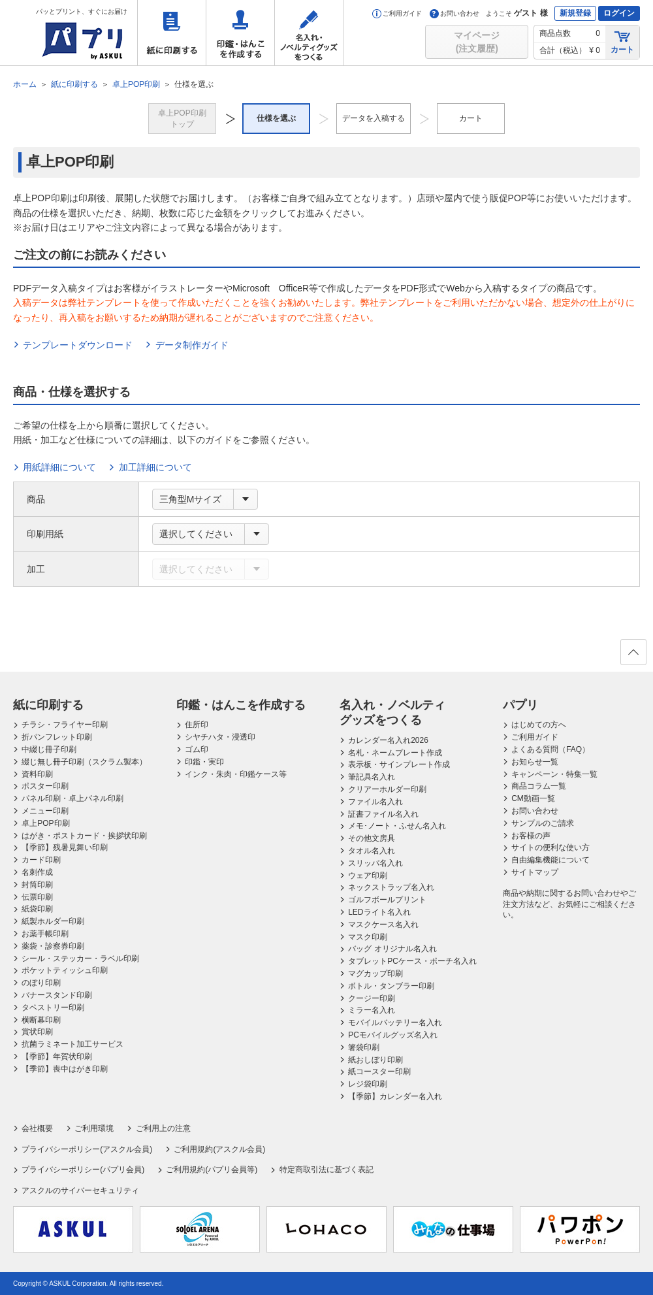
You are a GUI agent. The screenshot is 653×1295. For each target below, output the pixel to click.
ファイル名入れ (375, 801)
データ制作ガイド (192, 345)
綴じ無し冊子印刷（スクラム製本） (84, 761)
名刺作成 (37, 872)
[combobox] (205, 499)
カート (622, 41)
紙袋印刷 (37, 908)
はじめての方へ (538, 724)
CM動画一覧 (533, 798)
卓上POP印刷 (45, 823)
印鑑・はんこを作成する (240, 32)
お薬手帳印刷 (45, 933)
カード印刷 (41, 859)
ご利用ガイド (397, 13)
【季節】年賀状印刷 (57, 1056)
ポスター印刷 (45, 786)
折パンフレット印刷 (57, 737)
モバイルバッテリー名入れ (395, 1022)
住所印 (196, 724)
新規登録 (575, 13)
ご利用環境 (94, 1128)
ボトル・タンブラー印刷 (391, 986)
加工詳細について (155, 467)
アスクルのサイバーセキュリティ (80, 1190)
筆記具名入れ (371, 776)
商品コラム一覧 (538, 786)
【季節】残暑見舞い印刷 (65, 847)
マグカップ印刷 (375, 973)
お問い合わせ (454, 13)
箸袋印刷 (363, 1047)
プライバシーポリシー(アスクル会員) (87, 1149)
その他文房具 (371, 838)
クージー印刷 (371, 998)
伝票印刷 (37, 897)
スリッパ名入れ (375, 863)
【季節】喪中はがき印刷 (65, 1069)
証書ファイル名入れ (383, 814)
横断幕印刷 (41, 1020)
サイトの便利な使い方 (550, 847)
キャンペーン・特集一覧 (554, 774)
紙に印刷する (172, 32)
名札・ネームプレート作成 (395, 752)
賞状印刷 (37, 1031)
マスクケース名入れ (383, 924)
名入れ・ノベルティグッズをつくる (309, 32)
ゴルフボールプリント (387, 899)
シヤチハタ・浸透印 (220, 737)
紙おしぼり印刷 (375, 1059)
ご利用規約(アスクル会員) (219, 1149)
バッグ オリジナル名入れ (392, 948)
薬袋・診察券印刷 (53, 946)
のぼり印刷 (41, 982)
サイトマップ (534, 872)
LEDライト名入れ (379, 912)
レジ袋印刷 (367, 1084)
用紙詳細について (59, 467)
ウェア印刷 (367, 875)
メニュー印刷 (45, 810)
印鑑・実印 (204, 761)
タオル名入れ (371, 850)
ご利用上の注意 (163, 1128)
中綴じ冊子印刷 (49, 749)
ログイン (619, 13)
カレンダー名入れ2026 (388, 740)
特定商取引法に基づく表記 (326, 1169)
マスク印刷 (367, 937)
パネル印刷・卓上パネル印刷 (72, 798)
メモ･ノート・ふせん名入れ (397, 825)
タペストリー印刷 (53, 1007)
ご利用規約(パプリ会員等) (211, 1169)
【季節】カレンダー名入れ (395, 1096)
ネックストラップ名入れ (391, 887)
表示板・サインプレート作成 (399, 764)
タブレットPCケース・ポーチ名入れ (412, 961)
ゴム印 (196, 749)
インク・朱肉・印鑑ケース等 (236, 774)
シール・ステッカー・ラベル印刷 (80, 958)
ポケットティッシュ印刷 (65, 970)
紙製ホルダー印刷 (53, 921)
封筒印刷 (37, 884)
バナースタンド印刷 (57, 995)
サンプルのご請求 (542, 823)
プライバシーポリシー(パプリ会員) (83, 1169)
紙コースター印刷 (379, 1071)
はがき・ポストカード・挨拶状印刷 (84, 835)
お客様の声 (530, 835)
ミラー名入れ (371, 1010)
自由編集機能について (550, 859)
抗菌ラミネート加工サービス (72, 1044)
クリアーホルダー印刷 (387, 789)
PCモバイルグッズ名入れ (393, 1035)
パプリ (520, 705)
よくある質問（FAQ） (550, 749)
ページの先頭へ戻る (633, 656)
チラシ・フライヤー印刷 (65, 724)
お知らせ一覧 (534, 761)
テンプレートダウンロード (78, 345)
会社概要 (37, 1128)
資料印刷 (37, 774)
